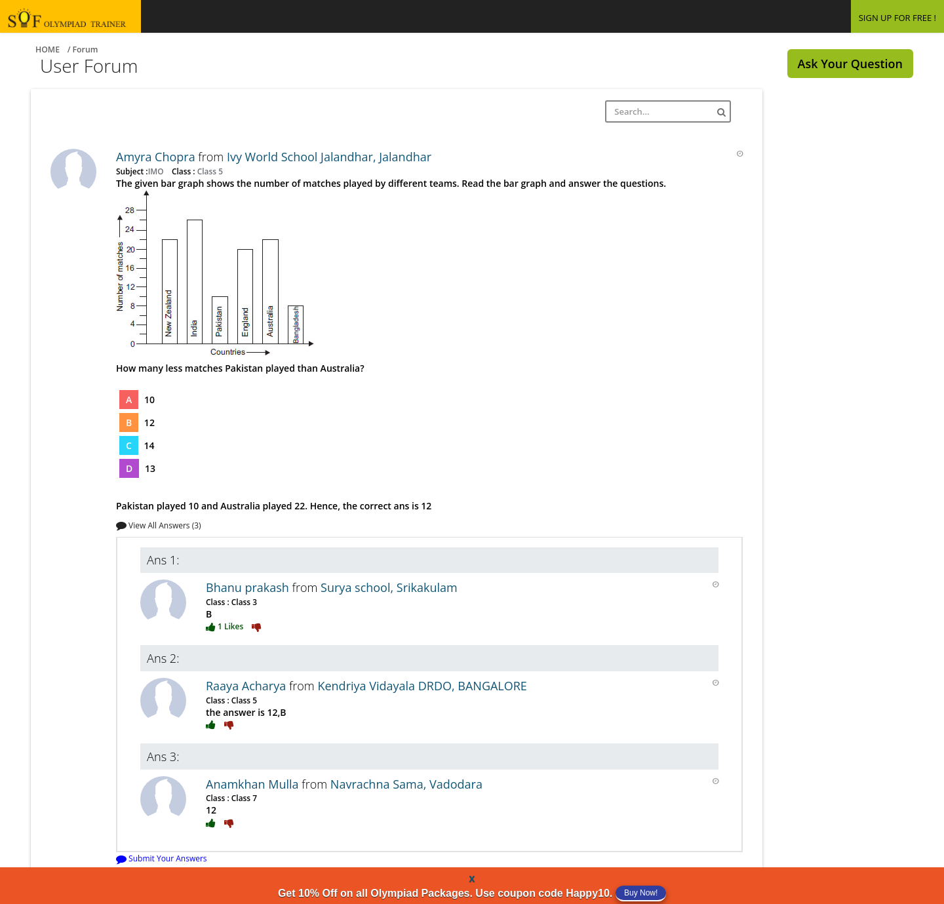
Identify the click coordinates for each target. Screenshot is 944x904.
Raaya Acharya (247, 686)
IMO (157, 171)
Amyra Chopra (157, 157)
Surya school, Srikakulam (389, 587)
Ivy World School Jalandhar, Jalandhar (329, 157)
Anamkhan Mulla (254, 784)
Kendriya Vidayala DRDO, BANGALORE (421, 686)
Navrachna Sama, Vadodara (406, 784)
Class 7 (243, 798)
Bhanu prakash (249, 587)
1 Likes (225, 626)
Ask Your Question (850, 63)
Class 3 (243, 602)
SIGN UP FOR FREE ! (897, 18)
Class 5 (209, 171)
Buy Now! (641, 892)
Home (47, 49)
